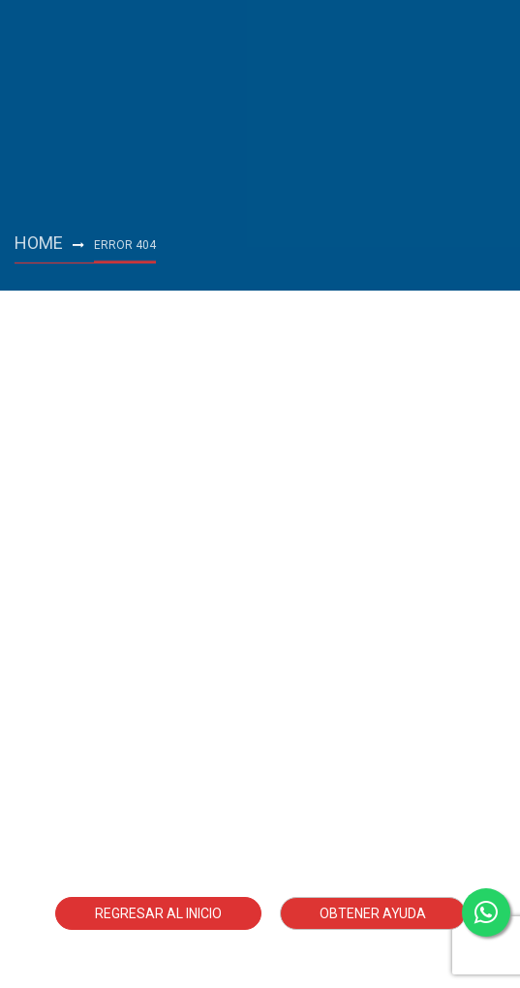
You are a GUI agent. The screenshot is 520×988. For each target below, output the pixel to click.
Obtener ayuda (373, 913)
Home (39, 242)
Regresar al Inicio (158, 913)
